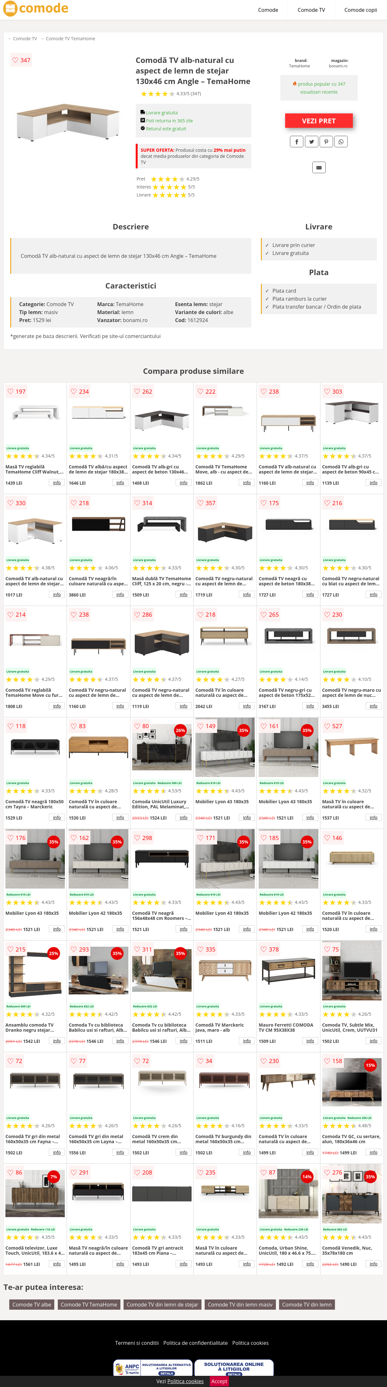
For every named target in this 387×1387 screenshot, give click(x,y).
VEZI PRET (319, 120)
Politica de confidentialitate (195, 1342)
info (57, 482)
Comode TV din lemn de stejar (162, 1304)
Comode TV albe (31, 1304)
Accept (219, 1381)
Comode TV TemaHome (70, 38)
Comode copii (361, 9)
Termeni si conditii (137, 1342)
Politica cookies (250, 1342)
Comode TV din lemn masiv (240, 1304)
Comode (268, 9)
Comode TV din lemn (307, 1304)
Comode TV (311, 9)
